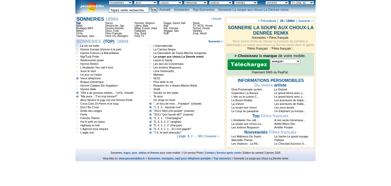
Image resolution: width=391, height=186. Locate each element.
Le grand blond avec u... (289, 93)
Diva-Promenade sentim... (247, 89)
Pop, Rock (140, 33)
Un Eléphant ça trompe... (290, 111)
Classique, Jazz (85, 36)
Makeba (158, 74)
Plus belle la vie (163, 81)
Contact (209, 152)
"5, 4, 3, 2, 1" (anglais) (167, 121)
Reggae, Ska (170, 31)
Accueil (164, 10)
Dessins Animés (114, 28)
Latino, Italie (141, 26)
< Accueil (216, 18)
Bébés (79, 31)
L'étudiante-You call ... (245, 120)
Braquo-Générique (92, 81)
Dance (109, 23)
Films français (278, 38)
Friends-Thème (90, 118)
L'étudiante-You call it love (96, 67)
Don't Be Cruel (89, 107)
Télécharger (249, 64)
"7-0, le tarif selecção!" (167, 132)
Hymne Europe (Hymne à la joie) (101, 49)
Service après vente (229, 152)
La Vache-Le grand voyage (291, 136)
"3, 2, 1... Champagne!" (168, 118)
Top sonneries (222, 158)
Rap (165, 26)
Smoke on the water (166, 92)
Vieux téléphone (90, 78)
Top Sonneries (203, 10)
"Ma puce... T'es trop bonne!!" (99, 96)
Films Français (257, 48)
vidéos (142, 152)
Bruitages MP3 (84, 28)
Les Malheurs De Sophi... (247, 136)
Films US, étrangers (116, 36)
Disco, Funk (112, 31)
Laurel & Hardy (162, 60)
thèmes (154, 152)
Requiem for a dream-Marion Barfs (175, 85)
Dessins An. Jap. (114, 26)
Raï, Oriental (170, 28)
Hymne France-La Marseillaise (99, 53)
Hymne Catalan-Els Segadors (99, 85)
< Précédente (267, 21)
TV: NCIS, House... (204, 26)
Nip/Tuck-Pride (89, 56)
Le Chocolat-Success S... (290, 143)
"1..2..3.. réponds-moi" (167, 107)
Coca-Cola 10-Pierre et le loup (99, 103)
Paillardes (140, 31)
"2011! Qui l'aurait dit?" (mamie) (173, 114)
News (79, 26)
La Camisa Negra (164, 49)
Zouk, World (200, 33)
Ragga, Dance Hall (174, 23)
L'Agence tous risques (94, 128)
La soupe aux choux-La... (247, 123)
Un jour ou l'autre (91, 74)
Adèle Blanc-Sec (284, 123)
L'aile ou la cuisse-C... (245, 96)
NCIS (156, 78)
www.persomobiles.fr (132, 158)
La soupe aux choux (244, 107)
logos (127, 152)
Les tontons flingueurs (167, 67)
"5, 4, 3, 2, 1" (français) (167, 125)
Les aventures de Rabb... (290, 100)
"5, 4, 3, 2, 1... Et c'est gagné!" (172, 128)
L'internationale (163, 45)
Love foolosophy (163, 71)
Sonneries (181, 10)
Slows (196, 23)
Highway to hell (90, 125)
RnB (165, 33)
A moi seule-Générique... (290, 120)
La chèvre (237, 103)
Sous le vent (88, 71)
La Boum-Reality (241, 100)
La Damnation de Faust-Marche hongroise (180, 53)
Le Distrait (280, 89)
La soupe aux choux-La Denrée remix (178, 56)
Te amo (158, 96)
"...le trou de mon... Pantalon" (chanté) (177, 103)
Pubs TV (139, 36)
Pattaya (279, 140)
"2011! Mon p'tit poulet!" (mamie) (173, 110)
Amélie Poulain (283, 127)
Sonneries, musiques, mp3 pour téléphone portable (179, 158)
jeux (134, 152)
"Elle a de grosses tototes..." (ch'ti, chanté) (107, 92)
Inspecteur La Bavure (245, 93)
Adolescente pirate (92, 60)
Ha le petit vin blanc (92, 121)
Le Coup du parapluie (245, 111)
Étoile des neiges (91, 110)
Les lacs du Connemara (168, 63)
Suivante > (305, 21)
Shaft (156, 89)
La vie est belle (89, 45)
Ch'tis (79, 33)
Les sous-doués (284, 107)
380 (200, 136)
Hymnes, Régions (145, 23)
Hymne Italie (88, 89)
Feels (83, 114)
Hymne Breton (89, 63)
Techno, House (201, 28)
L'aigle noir (87, 132)
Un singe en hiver (164, 100)
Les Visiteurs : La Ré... (245, 143)
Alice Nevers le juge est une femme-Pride (106, 100)
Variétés (197, 31)
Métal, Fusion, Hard (146, 28)
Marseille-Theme (242, 140)
